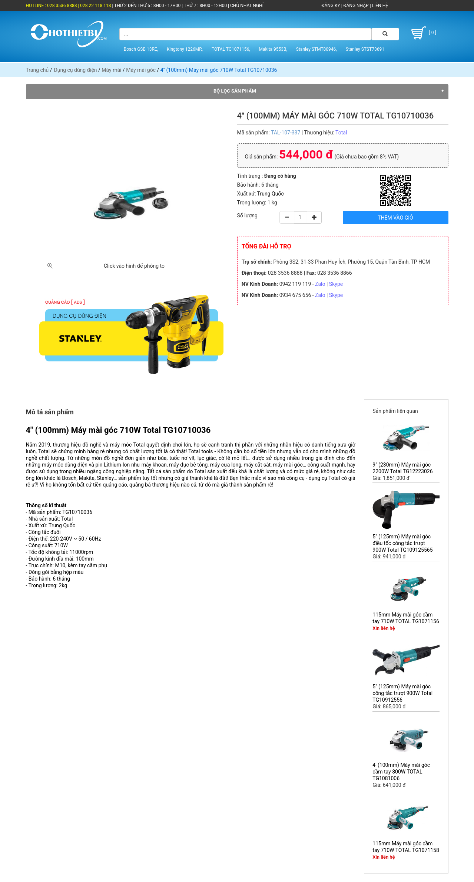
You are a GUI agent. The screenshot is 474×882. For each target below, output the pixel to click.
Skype (336, 284)
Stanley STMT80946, (316, 49)
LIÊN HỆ (379, 5)
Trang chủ (37, 70)
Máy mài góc (141, 70)
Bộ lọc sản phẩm (234, 91)
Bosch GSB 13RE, (141, 49)
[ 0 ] (422, 33)
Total (341, 133)
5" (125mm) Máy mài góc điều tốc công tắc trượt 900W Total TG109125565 (402, 543)
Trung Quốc (270, 194)
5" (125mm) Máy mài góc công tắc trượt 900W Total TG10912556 (402, 693)
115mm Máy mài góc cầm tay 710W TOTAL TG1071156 (405, 618)
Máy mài (111, 70)
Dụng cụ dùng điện (75, 70)
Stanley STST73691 (365, 49)
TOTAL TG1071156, (231, 49)
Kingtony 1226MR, (185, 49)
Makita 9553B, (273, 49)
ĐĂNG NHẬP (356, 5)
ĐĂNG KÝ (331, 5)
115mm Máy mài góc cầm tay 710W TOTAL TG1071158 (405, 847)
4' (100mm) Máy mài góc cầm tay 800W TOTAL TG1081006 (401, 771)
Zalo (320, 284)
